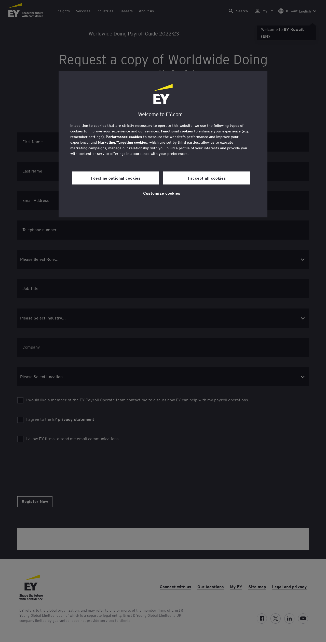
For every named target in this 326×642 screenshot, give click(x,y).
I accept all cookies (207, 178)
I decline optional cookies (116, 178)
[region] (163, 144)
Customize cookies (161, 193)
